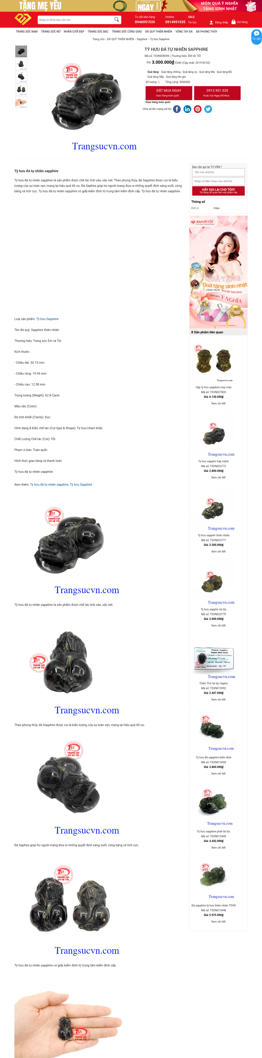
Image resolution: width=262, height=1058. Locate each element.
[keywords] (73, 20)
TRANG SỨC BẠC (98, 31)
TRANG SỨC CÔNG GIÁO (127, 31)
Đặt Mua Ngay (169, 93)
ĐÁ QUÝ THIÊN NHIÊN (158, 31)
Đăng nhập (218, 22)
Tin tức (192, 22)
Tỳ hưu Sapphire (47, 319)
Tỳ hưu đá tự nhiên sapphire (49, 484)
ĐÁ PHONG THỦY (206, 31)
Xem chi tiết (218, 403)
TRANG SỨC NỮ (50, 31)
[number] (161, 82)
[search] (117, 20)
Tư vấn (256, 38)
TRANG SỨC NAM (27, 31)
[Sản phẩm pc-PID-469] (218, 272)
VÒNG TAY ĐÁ (184, 31)
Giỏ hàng (239, 22)
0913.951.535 (217, 93)
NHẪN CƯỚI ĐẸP (74, 31)
